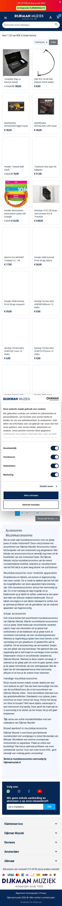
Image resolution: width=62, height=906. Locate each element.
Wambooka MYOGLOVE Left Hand (45, 124)
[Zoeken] (31, 25)
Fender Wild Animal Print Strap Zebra (44, 259)
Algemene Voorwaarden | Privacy (31, 893)
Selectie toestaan (31, 504)
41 (37, 513)
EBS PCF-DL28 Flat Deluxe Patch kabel (44, 81)
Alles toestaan (31, 495)
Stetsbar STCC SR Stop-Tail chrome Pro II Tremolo (46, 213)
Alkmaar (9, 861)
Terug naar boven (47, 518)
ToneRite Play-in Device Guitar (12, 81)
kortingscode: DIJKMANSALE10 (31, 8)
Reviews (9, 842)
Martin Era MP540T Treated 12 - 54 (14, 259)
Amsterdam (11, 851)
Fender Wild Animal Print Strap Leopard (14, 303)
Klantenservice (13, 824)
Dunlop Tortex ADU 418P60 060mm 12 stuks (44, 304)
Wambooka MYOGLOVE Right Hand (16, 124)
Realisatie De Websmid (31, 902)
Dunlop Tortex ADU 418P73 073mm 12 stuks (44, 350)
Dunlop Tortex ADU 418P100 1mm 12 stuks (14, 350)
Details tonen (46, 486)
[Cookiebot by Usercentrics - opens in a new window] (46, 399)
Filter (53, 42)
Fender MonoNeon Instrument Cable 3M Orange (15, 213)
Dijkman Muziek (14, 833)
